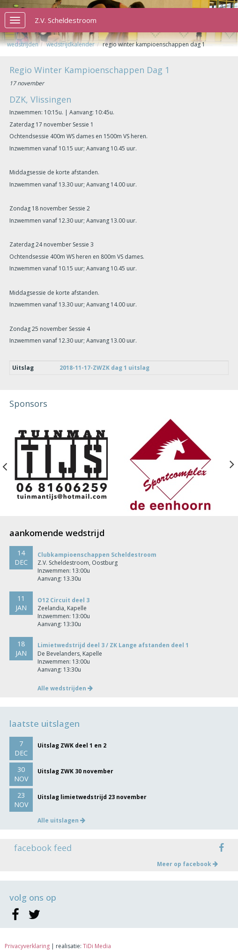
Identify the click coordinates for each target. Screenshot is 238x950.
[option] (64, 464)
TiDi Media (97, 946)
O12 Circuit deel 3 (63, 600)
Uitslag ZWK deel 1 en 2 (71, 745)
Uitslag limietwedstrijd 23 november (92, 797)
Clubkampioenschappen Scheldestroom (96, 555)
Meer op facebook (187, 864)
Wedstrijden (22, 44)
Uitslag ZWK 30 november (75, 771)
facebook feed (43, 847)
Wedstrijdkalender (70, 44)
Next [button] (232, 464)
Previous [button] (9, 464)
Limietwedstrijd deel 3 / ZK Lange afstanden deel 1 (113, 645)
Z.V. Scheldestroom (66, 20)
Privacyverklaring (27, 946)
